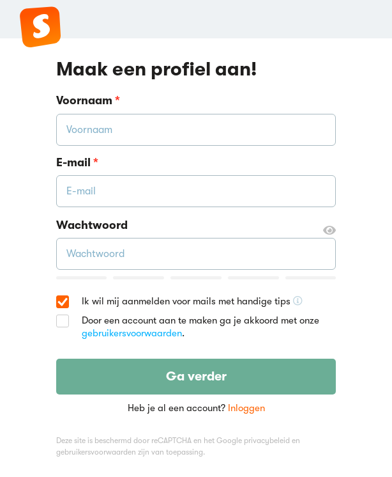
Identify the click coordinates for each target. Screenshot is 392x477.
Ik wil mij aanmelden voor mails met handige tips (192, 301)
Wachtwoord (196, 226)
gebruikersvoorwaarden (132, 333)
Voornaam (88, 100)
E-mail (77, 162)
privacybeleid (267, 440)
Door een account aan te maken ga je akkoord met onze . (200, 327)
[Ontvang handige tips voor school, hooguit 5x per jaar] (298, 301)
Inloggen (246, 408)
